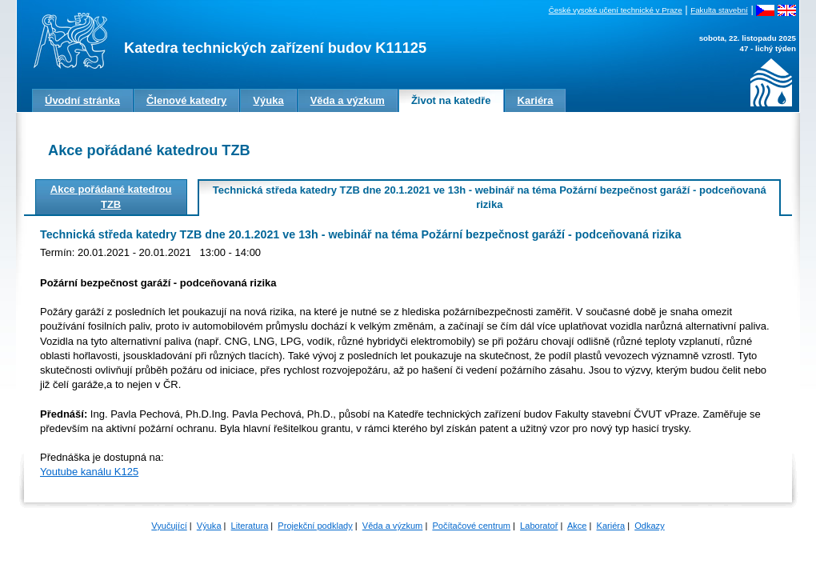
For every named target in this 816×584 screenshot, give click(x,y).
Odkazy (649, 525)
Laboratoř (539, 525)
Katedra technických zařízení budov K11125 (275, 48)
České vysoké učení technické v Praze (615, 10)
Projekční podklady (315, 525)
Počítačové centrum (471, 525)
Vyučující (168, 525)
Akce (577, 525)
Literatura (250, 525)
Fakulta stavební (719, 10)
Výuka (209, 525)
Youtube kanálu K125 (89, 472)
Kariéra (611, 525)
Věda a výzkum (392, 525)
